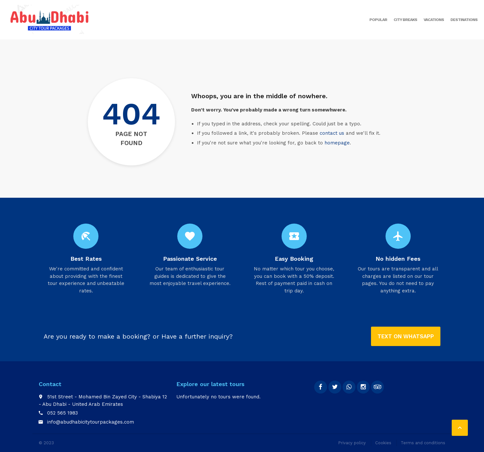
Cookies (383, 442)
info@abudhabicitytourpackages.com (90, 422)
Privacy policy (352, 442)
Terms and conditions (423, 442)
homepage (337, 143)
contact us (332, 133)
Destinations (464, 19)
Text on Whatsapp (405, 336)
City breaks (405, 19)
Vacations (434, 19)
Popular (378, 19)
